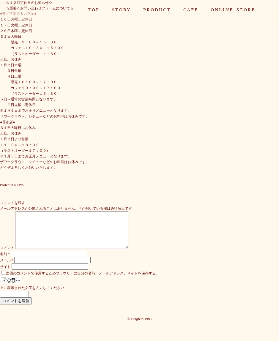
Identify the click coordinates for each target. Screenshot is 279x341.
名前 (5, 261)
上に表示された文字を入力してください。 (34, 295)
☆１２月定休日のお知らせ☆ (29, 3)
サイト (5, 274)
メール (6, 267)
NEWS (19, 185)
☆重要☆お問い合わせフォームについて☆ (40, 8)
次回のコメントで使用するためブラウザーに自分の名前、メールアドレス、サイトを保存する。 (82, 280)
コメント (7, 255)
